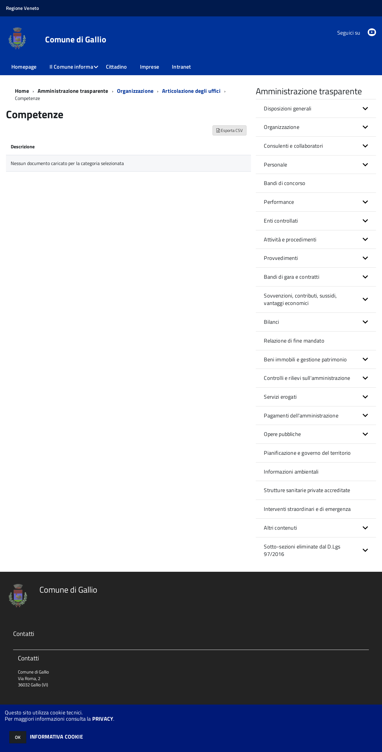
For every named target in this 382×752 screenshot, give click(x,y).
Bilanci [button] (271, 322)
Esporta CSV (229, 130)
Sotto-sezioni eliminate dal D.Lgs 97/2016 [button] (302, 550)
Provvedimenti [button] (281, 258)
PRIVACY (102, 719)
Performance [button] (279, 202)
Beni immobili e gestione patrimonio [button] (305, 359)
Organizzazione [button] (281, 127)
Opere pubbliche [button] (282, 434)
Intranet (181, 67)
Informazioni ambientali (291, 472)
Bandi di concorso (284, 183)
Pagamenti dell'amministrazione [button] (301, 416)
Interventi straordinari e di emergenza (307, 509)
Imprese (149, 67)
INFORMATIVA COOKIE (56, 737)
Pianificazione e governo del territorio (307, 453)
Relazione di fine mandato (294, 341)
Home (22, 91)
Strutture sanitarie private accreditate (307, 490)
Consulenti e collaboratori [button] (293, 146)
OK (18, 737)
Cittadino (116, 67)
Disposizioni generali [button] (287, 108)
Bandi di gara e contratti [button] (291, 277)
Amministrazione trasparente (73, 91)
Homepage (23, 67)
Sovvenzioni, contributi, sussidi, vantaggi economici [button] (300, 299)
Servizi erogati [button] (280, 397)
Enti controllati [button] (281, 221)
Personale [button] (275, 165)
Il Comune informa (71, 67)
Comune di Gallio (75, 39)
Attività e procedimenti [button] (290, 239)
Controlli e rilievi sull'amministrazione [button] (307, 378)
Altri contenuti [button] (280, 528)
